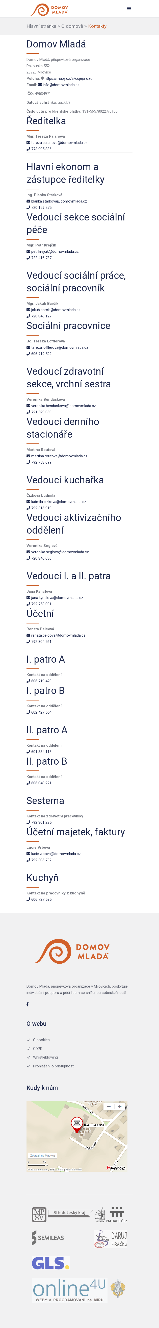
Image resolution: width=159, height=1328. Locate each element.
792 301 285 (38, 822)
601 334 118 (38, 751)
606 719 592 (38, 354)
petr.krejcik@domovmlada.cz (52, 251)
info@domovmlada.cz (59, 85)
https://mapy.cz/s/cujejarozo (69, 78)
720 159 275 (38, 207)
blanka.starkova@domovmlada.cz (56, 201)
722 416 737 (38, 258)
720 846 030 (38, 558)
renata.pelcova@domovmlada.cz (56, 635)
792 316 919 (38, 508)
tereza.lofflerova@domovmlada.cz (57, 347)
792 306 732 (38, 860)
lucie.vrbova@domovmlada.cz (53, 853)
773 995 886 (38, 149)
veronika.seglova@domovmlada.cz (57, 552)
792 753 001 (38, 604)
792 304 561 (38, 641)
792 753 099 (38, 462)
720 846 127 (38, 316)
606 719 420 (38, 681)
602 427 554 (38, 712)
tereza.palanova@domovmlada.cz (57, 142)
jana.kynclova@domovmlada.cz (54, 597)
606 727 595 (38, 899)
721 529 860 (38, 412)
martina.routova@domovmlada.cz (57, 456)
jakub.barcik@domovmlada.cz (53, 310)
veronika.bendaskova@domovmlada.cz (61, 406)
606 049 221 (38, 783)
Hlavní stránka (41, 26)
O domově (72, 26)
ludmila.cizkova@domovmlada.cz (56, 501)
